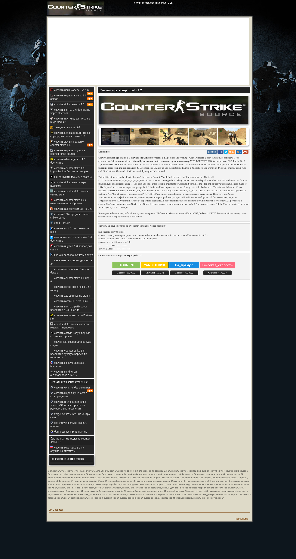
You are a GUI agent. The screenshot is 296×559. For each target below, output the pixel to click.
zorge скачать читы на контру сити (70, 415)
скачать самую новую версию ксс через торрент (70, 334)
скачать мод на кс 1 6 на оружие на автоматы (67, 449)
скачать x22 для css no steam (70, 295)
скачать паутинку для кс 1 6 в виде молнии (70, 120)
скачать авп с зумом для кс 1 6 (71, 208)
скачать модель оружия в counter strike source (67, 152)
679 (106, 245)
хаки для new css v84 (65, 127)
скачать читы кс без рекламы (71, 388)
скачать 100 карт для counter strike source (69, 216)
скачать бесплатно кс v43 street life (71, 317)
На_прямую (184, 265)
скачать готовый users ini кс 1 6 (71, 301)
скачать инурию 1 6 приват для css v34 (71, 247)
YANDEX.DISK (154, 265)
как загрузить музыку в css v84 (71, 176)
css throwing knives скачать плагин (68, 424)
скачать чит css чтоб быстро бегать (69, 270)
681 (119, 245)
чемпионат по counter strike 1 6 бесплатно (71, 239)
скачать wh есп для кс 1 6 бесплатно (67, 161)
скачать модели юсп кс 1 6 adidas (71, 97)
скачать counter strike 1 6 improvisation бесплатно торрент (70, 169)
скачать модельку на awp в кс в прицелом (68, 394)
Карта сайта (242, 519)
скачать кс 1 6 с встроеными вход (69, 230)
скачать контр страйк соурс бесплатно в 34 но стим (68, 308)
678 (100, 245)
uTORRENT (126, 265)
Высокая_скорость (217, 265)
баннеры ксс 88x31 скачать (68, 431)
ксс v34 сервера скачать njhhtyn (71, 254)
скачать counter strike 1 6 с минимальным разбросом (68, 201)
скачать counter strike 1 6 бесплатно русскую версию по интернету (68, 354)
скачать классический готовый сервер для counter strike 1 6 (70, 134)
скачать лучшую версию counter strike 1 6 (71, 143)
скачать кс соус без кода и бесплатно (68, 364)
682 (125, 245)
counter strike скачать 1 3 (71, 104)
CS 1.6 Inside (60, 223)
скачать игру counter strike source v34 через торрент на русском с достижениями (68, 405)
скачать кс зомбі (121, 248)
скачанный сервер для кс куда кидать (70, 343)
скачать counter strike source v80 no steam (69, 192)
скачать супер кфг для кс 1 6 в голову (70, 288)
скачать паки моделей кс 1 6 (71, 90)
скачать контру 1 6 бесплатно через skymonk (70, 111)
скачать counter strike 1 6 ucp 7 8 (71, 279)
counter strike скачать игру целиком (68, 184)
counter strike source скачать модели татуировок (69, 325)
